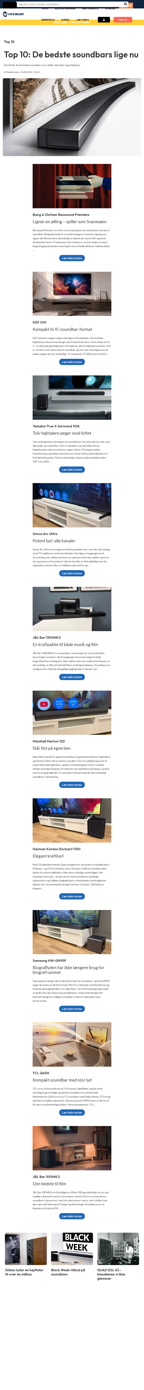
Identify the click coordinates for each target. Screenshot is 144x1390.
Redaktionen (13, 72)
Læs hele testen (72, 258)
